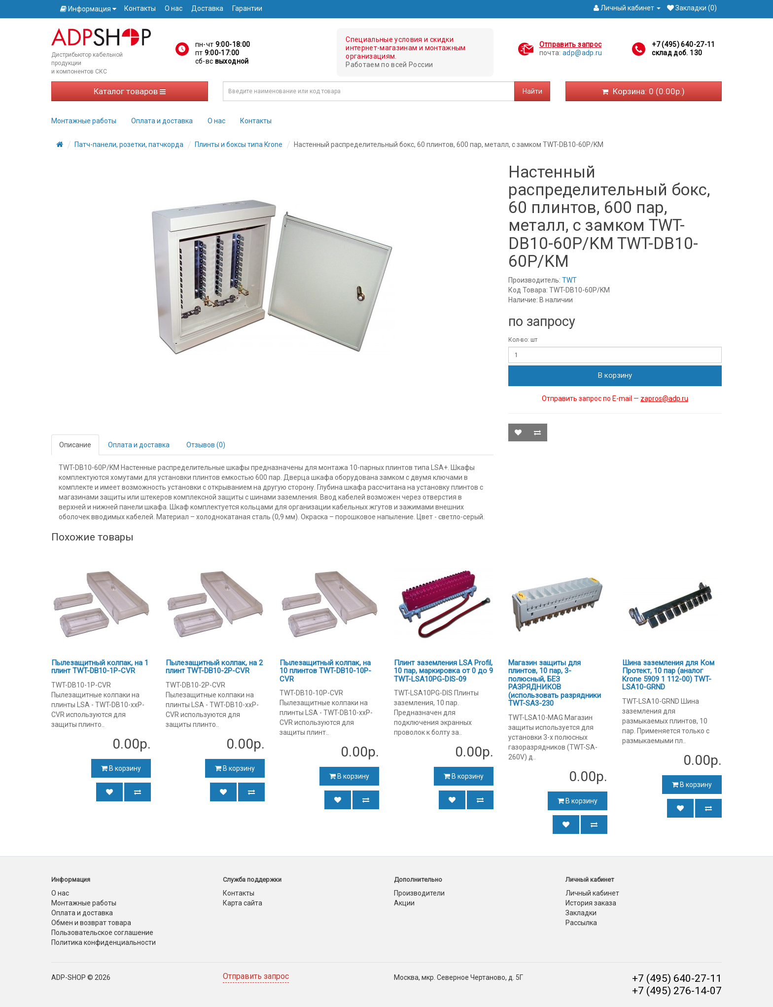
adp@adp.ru (582, 53)
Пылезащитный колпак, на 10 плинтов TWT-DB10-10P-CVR (325, 670)
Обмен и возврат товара (91, 923)
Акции (404, 903)
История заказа (590, 903)
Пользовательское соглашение (102, 932)
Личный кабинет (592, 893)
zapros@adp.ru (664, 398)
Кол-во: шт (522, 339)
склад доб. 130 (677, 53)
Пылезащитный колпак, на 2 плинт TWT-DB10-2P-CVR (214, 667)
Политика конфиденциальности (103, 942)
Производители (419, 893)
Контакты (140, 8)
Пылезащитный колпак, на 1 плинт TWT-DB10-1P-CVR (99, 667)
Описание (75, 445)
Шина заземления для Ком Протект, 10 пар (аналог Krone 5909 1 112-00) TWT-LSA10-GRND (668, 675)
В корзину (615, 375)
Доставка (207, 8)
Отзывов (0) (205, 445)
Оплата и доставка (162, 121)
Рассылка (581, 923)
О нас (173, 8)
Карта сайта (242, 903)
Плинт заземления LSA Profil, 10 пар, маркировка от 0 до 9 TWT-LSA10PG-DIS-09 (443, 670)
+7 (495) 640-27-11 (683, 44)
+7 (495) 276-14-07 (677, 991)
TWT (569, 280)
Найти (532, 91)
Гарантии (247, 8)
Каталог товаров (130, 91)
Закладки (581, 913)
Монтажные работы (83, 121)
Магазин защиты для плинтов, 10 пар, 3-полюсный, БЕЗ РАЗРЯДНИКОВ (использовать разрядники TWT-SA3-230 (554, 683)
